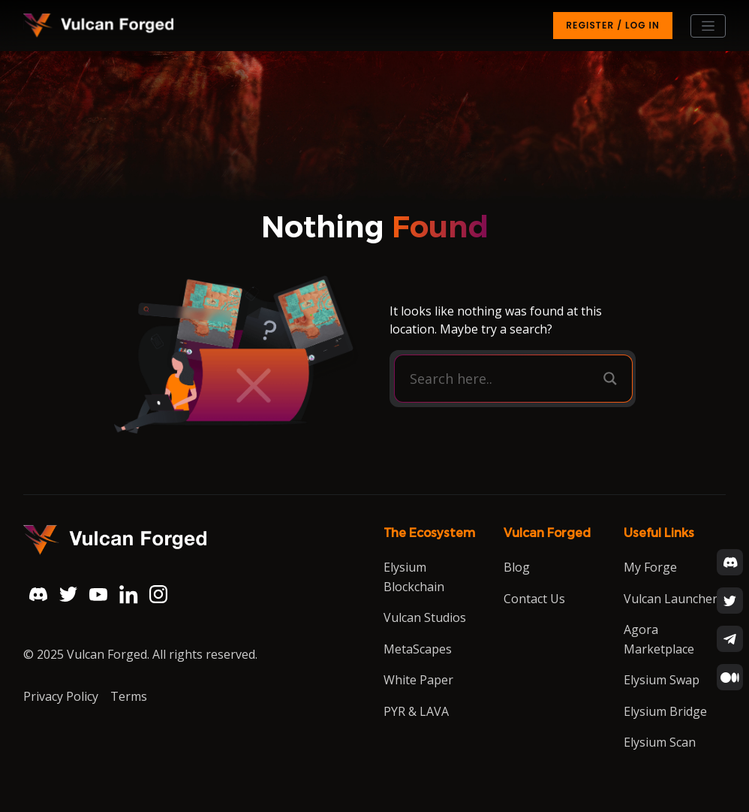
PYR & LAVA (416, 711)
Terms (128, 696)
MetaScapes (418, 649)
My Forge (650, 567)
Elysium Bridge (665, 711)
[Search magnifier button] (610, 378)
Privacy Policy (60, 696)
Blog (517, 567)
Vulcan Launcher (670, 598)
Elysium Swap (661, 680)
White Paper (418, 680)
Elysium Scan (660, 742)
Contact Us (534, 598)
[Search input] (503, 378)
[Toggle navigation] (708, 26)
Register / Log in (613, 25)
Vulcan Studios (425, 617)
